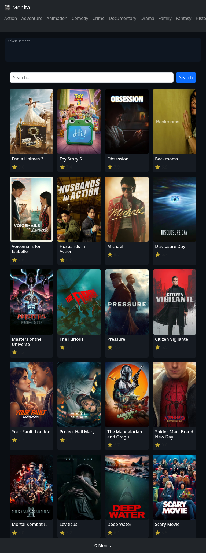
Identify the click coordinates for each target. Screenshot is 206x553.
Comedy (80, 18)
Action (10, 18)
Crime (99, 18)
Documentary (122, 18)
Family (165, 18)
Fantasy (184, 18)
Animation (56, 18)
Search (186, 77)
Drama (147, 18)
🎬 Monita (17, 7)
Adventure (31, 18)
